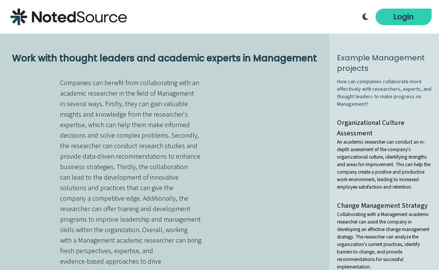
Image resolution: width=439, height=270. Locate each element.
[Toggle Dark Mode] (365, 17)
